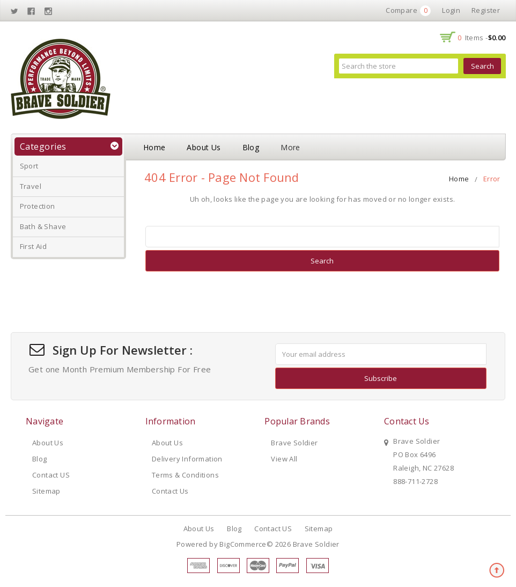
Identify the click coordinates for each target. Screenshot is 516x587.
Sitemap (46, 491)
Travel (30, 186)
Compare (408, 10)
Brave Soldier (294, 442)
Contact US (51, 475)
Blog (251, 147)
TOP (497, 571)
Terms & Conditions (185, 475)
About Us (203, 147)
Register (485, 10)
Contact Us (170, 491)
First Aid (33, 246)
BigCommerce (242, 544)
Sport (29, 166)
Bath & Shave (43, 226)
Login (451, 10)
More (290, 147)
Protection (37, 206)
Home (154, 147)
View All (284, 459)
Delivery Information (187, 459)
